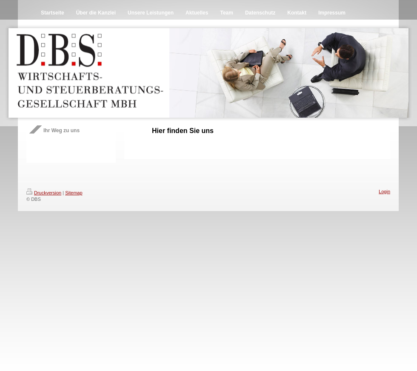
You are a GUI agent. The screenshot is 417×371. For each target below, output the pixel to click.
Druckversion (43, 192)
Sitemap (73, 192)
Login (384, 191)
